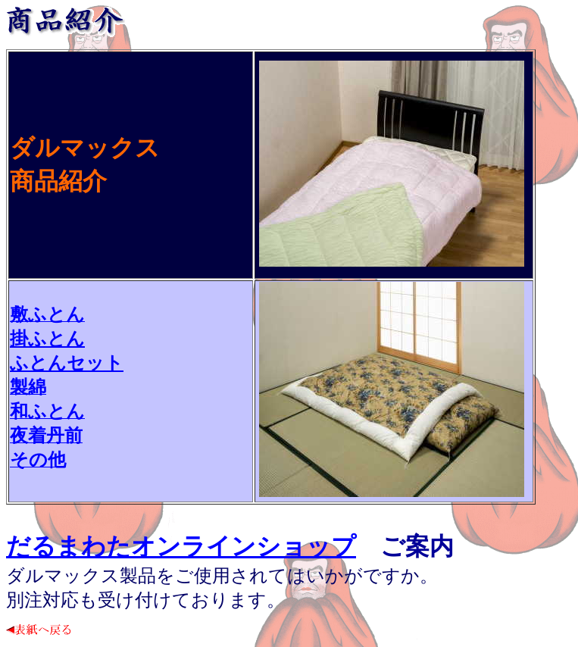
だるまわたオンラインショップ (181, 546)
